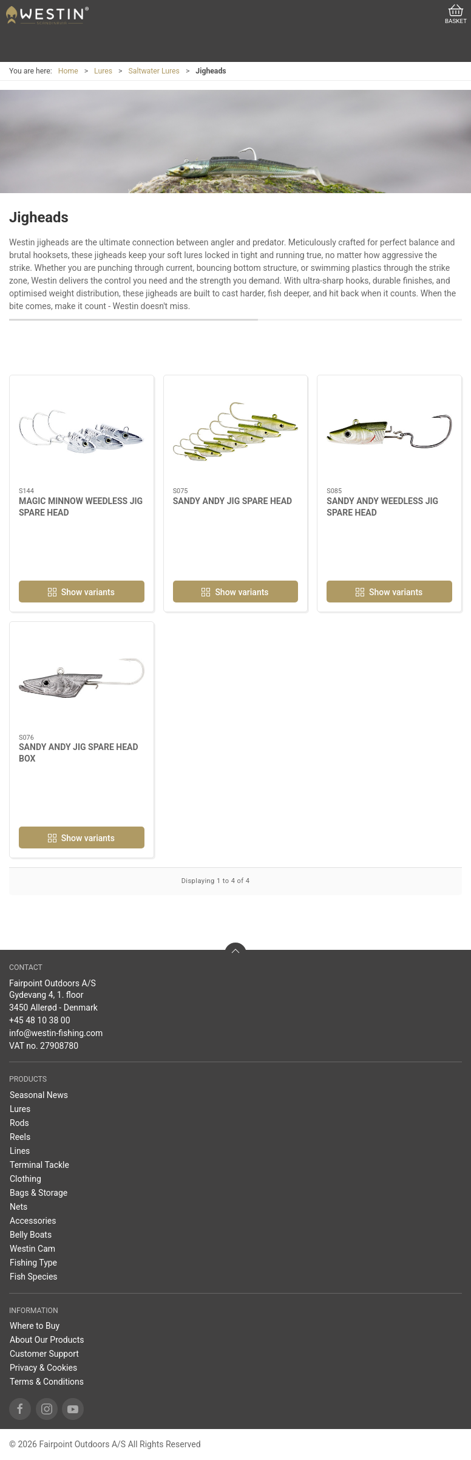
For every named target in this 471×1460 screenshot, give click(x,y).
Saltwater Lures (153, 71)
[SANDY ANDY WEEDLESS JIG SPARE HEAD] (389, 431)
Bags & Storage (38, 1193)
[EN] (47, 15)
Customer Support (44, 1354)
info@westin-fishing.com (56, 1033)
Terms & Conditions (47, 1382)
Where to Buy (34, 1326)
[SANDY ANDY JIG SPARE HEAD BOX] (81, 678)
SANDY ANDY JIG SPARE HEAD (233, 501)
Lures (103, 71)
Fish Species (34, 1276)
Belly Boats (31, 1235)
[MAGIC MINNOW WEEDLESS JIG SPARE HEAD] (81, 431)
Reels (20, 1137)
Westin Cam (32, 1249)
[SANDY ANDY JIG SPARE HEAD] (236, 431)
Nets (18, 1207)
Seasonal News (39, 1095)
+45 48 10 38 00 (39, 1020)
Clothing (25, 1179)
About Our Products (47, 1340)
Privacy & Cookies (43, 1368)
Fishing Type (33, 1262)
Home (68, 71)
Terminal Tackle (39, 1165)
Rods (19, 1123)
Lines (20, 1151)
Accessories (33, 1221)
